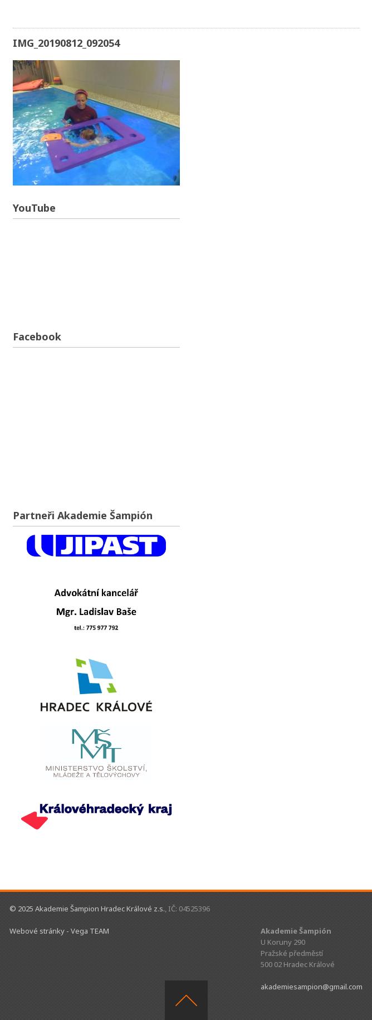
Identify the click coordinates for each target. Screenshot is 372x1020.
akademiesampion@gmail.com (312, 987)
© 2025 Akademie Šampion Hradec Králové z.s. (87, 909)
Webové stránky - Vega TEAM (59, 931)
